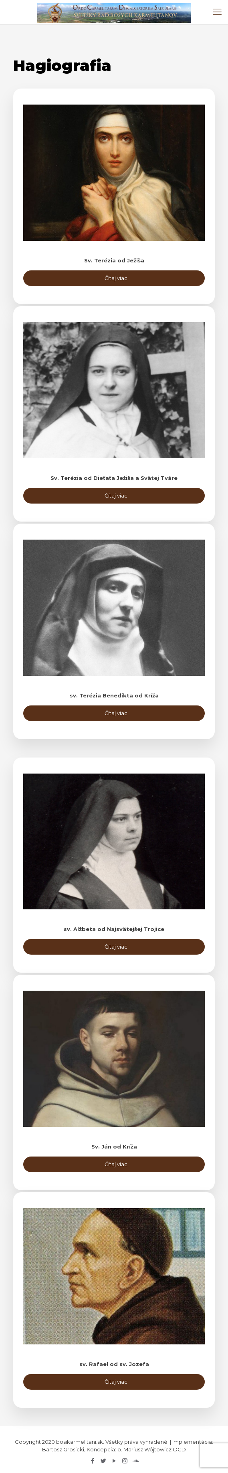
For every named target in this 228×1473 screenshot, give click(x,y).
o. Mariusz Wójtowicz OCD (151, 1449)
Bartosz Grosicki (63, 1449)
